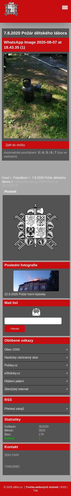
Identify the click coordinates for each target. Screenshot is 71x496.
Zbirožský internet (16, 389)
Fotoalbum (20, 177)
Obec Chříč (12, 349)
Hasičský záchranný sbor (21, 357)
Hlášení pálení (14, 381)
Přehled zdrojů (14, 408)
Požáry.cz (11, 365)
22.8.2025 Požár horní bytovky (25, 294)
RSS (63, 487)
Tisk (35, 490)
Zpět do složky (15, 145)
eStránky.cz (12, 373)
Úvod (5, 177)
